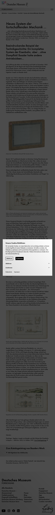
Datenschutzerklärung (13, 253)
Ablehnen (9, 258)
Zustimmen (19, 258)
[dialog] (27, 257)
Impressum (17, 272)
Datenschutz (9, 272)
